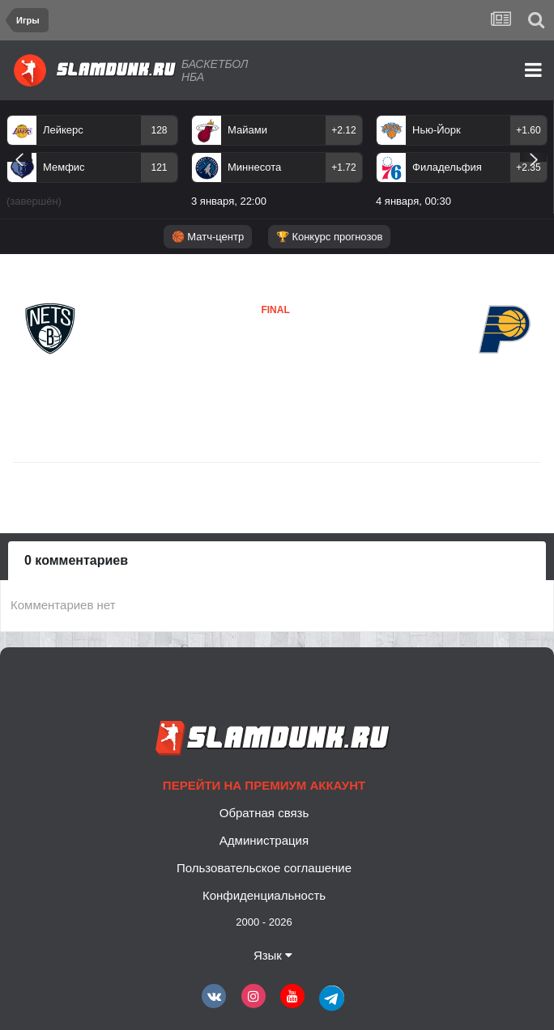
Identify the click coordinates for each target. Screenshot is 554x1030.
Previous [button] (19, 157)
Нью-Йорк (436, 130)
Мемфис (64, 167)
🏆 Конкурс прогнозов (329, 237)
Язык (273, 955)
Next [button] (533, 157)
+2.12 (343, 130)
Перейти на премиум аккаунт (264, 785)
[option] (92, 164)
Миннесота (254, 167)
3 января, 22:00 (228, 201)
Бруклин (48, 368)
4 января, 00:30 (413, 201)
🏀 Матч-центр (208, 237)
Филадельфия (447, 167)
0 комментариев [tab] (76, 560)
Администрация (264, 840)
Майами (247, 130)
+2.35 (528, 167)
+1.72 (343, 167)
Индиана (238, 358)
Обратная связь (264, 813)
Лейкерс (63, 130)
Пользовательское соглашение (264, 868)
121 (159, 167)
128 (159, 130)
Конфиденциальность (264, 895)
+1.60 (528, 130)
